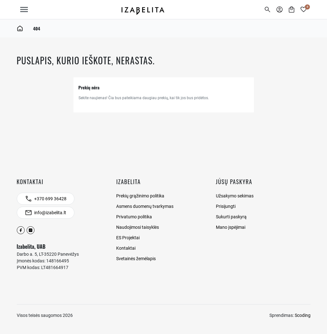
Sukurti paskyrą (231, 216)
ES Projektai (128, 237)
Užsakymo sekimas (235, 195)
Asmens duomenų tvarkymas (144, 206)
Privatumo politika (134, 216)
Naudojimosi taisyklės (137, 227)
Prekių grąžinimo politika (140, 195)
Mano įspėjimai (230, 227)
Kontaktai (125, 248)
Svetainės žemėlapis (136, 258)
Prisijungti (226, 206)
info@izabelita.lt (50, 212)
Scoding (303, 315)
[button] (267, 9)
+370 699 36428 (50, 198)
